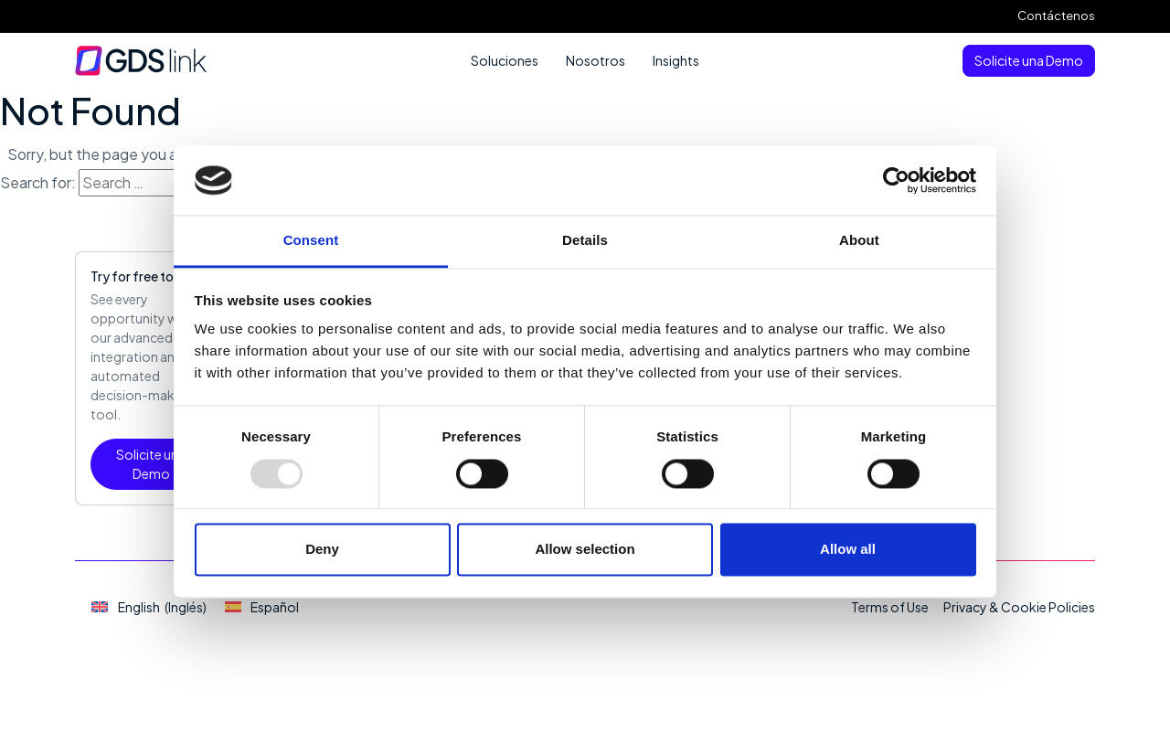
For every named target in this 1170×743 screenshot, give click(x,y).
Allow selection (584, 549)
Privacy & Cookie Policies (1019, 607)
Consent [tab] (311, 241)
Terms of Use (890, 607)
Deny (322, 549)
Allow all (848, 549)
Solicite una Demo (1028, 60)
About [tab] (859, 241)
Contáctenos (1056, 15)
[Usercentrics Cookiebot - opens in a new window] (896, 180)
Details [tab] (585, 241)
